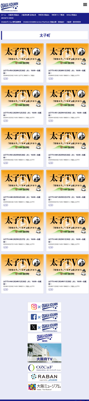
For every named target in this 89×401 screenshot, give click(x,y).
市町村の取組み (43, 15)
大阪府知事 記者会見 (28, 15)
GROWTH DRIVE (7, 18)
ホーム (3, 15)
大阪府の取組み (13, 15)
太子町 (6, 78)
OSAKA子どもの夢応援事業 (11, 22)
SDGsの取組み (71, 15)
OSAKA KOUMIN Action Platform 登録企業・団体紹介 (43, 22)
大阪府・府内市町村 (74, 22)
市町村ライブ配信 (58, 15)
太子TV (21, 75)
